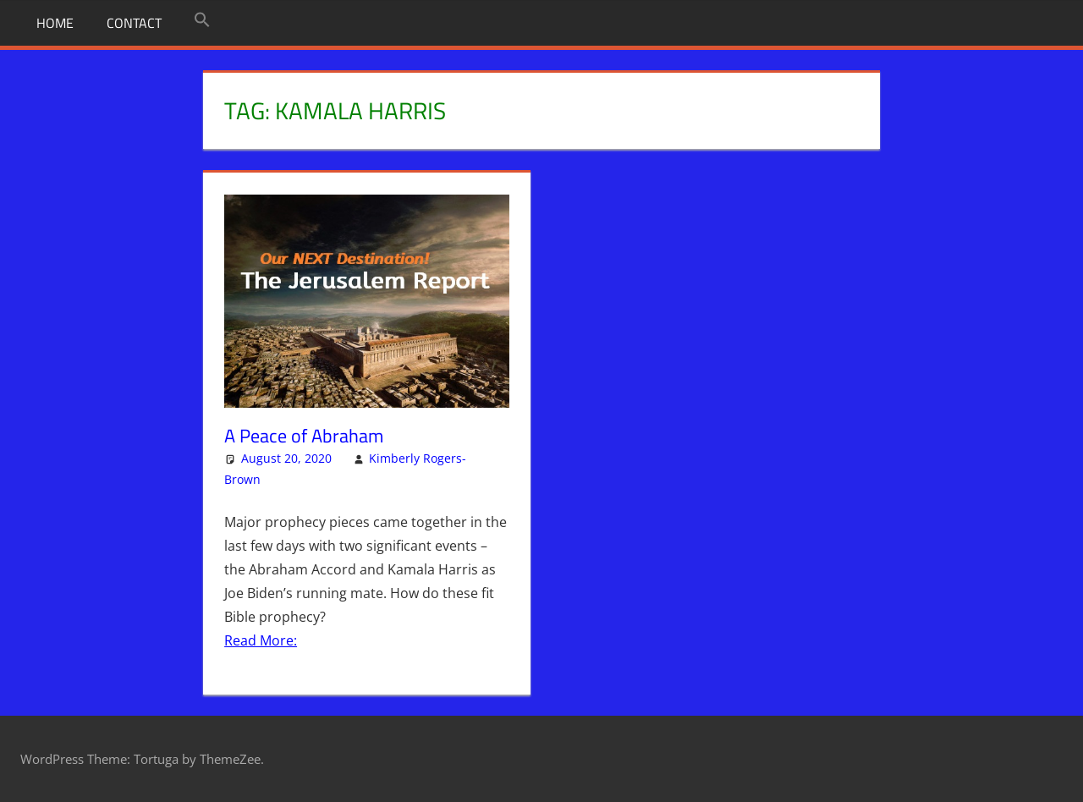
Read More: (260, 640)
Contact (134, 23)
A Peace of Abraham (303, 435)
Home (55, 23)
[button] (202, 20)
